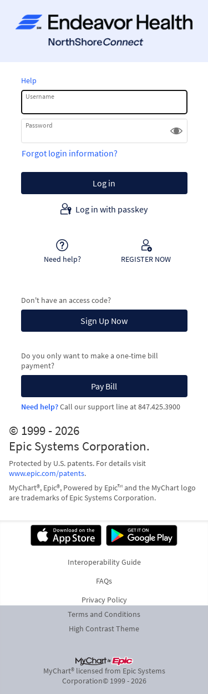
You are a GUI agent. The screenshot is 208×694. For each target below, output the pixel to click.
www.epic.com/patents (46, 473)
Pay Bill (104, 386)
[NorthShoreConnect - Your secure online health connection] (104, 31)
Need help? (39, 407)
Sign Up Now (104, 320)
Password (39, 125)
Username (40, 96)
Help (29, 80)
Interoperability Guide (104, 562)
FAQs (104, 581)
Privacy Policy (104, 600)
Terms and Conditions (104, 614)
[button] (176, 131)
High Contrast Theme (104, 629)
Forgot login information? (70, 153)
